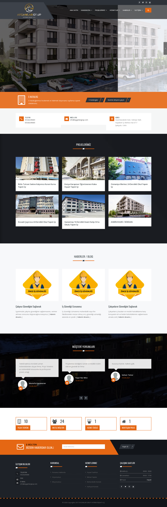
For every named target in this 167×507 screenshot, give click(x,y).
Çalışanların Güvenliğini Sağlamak (122, 306)
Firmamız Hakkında (59, 472)
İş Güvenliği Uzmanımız (72, 306)
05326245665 (30, 120)
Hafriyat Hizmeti (92, 487)
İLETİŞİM (139, 10)
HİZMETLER (115, 10)
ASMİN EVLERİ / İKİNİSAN (122, 222)
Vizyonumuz (56, 477)
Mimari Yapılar (92, 477)
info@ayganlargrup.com (79, 120)
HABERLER (127, 10)
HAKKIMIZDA (86, 10)
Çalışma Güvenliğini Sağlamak (28, 306)
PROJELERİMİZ (101, 10)
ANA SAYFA (74, 10)
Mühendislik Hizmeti (94, 482)
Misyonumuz (56, 482)
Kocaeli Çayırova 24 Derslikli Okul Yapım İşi (37, 222)
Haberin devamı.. (83, 317)
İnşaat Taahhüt (92, 472)
